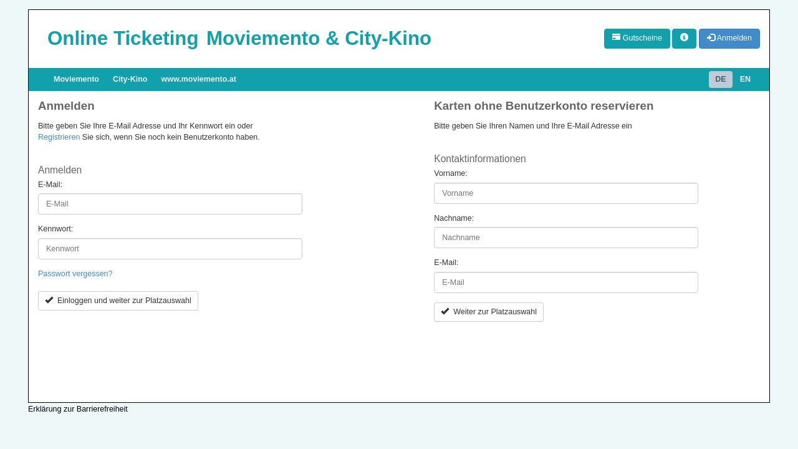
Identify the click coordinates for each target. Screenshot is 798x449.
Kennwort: (55, 228)
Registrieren (59, 137)
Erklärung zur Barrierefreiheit (78, 409)
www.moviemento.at (198, 79)
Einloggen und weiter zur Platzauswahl (118, 300)
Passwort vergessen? (75, 273)
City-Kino (130, 79)
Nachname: (454, 218)
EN (745, 79)
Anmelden (729, 38)
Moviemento (76, 79)
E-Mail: (50, 184)
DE (720, 79)
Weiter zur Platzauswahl (489, 311)
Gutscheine (637, 38)
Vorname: (451, 173)
